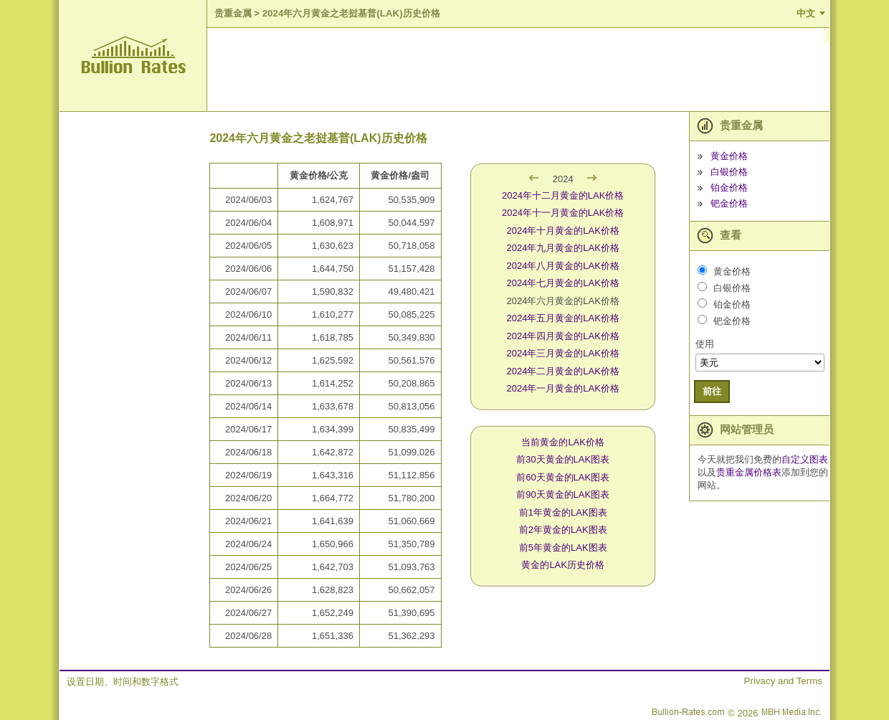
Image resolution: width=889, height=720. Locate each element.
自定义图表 (804, 459)
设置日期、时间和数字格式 (123, 681)
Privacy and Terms (783, 681)
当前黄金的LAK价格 (562, 442)
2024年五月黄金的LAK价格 (562, 318)
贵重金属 (233, 13)
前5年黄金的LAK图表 (563, 547)
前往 (712, 391)
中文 (806, 13)
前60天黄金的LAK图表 (562, 477)
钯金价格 (729, 203)
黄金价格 (729, 156)
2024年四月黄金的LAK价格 (562, 336)
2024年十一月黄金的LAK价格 (563, 212)
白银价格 (729, 171)
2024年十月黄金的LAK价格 (562, 230)
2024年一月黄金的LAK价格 (562, 388)
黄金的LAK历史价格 (562, 564)
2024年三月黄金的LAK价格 (562, 353)
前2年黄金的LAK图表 (563, 529)
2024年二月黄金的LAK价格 (562, 371)
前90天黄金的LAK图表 (562, 494)
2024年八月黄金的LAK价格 (562, 265)
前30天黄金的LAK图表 (562, 459)
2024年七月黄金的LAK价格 (562, 283)
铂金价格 (729, 187)
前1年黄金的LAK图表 (563, 512)
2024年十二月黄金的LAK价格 (563, 195)
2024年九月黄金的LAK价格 (562, 247)
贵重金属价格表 (748, 472)
